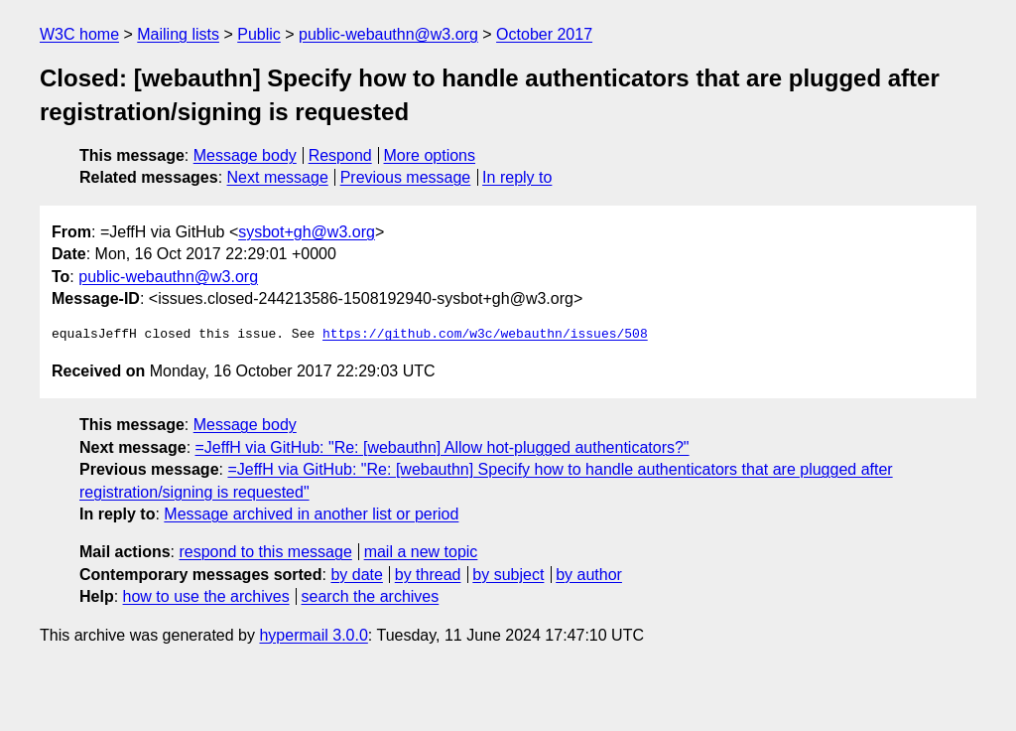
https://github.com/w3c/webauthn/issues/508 (485, 335)
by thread (428, 574)
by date (356, 574)
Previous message (405, 177)
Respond (340, 155)
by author (589, 574)
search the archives (371, 596)
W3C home (79, 34)
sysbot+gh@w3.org (306, 231)
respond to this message (265, 551)
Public (259, 34)
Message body (245, 155)
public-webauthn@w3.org (388, 34)
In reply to (517, 177)
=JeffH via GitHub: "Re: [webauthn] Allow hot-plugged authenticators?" (442, 447)
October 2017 (544, 34)
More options (430, 155)
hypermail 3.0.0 (313, 635)
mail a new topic (421, 551)
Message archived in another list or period (311, 514)
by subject (508, 574)
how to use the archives (206, 596)
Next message (277, 177)
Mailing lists (178, 34)
